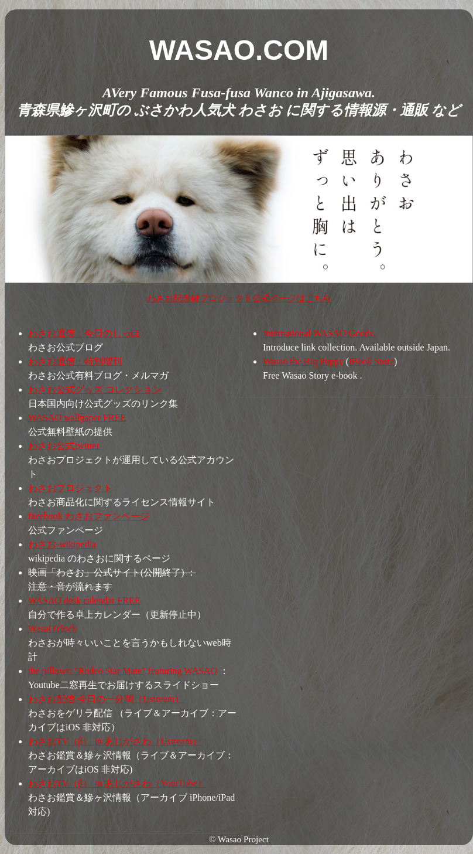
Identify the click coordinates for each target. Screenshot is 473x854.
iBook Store (371, 361)
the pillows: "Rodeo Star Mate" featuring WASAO (122, 671)
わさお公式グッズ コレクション (95, 389)
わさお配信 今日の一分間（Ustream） (106, 699)
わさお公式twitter (64, 446)
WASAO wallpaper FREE (77, 418)
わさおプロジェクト (70, 488)
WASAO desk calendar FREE (84, 600)
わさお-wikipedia (62, 544)
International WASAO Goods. (319, 333)
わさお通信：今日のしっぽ (84, 333)
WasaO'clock (52, 629)
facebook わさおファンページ (88, 516)
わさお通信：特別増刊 (75, 361)
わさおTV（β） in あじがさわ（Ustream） (114, 741)
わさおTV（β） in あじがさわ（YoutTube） (117, 783)
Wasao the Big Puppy (303, 361)
